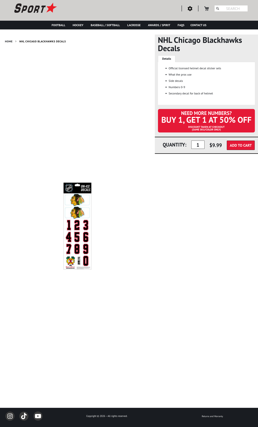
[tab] (166, 58)
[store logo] (35, 8)
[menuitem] (59, 25)
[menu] (129, 25)
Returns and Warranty (212, 416)
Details (166, 59)
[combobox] (231, 8)
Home (9, 41)
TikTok (24, 416)
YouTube (38, 416)
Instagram (10, 416)
